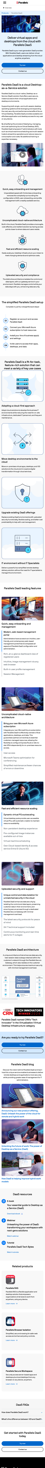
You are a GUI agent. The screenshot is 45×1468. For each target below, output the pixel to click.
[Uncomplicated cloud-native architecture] (22, 211)
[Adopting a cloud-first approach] (22, 386)
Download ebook (13, 1214)
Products (5, 13)
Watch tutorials (13, 1252)
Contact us (22, 71)
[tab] (23, 633)
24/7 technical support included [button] (19, 927)
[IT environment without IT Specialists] (22, 543)
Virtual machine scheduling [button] (17, 841)
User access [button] (9, 753)
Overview (7, 9)
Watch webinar (13, 1236)
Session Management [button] (14, 674)
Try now (22, 65)
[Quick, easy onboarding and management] (22, 180)
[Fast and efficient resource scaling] (22, 240)
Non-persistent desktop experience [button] (21, 829)
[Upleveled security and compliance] (22, 266)
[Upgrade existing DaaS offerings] (22, 492)
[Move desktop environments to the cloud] (22, 439)
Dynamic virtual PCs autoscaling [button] (19, 815)
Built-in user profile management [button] (19, 669)
